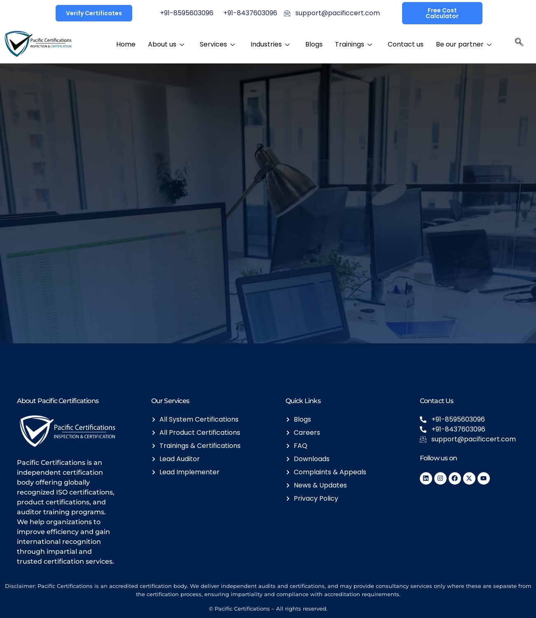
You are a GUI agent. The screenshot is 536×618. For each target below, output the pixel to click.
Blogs (314, 44)
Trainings (353, 44)
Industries (270, 44)
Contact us (406, 44)
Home (126, 44)
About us (166, 44)
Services (217, 44)
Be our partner (464, 44)
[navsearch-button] (519, 44)
